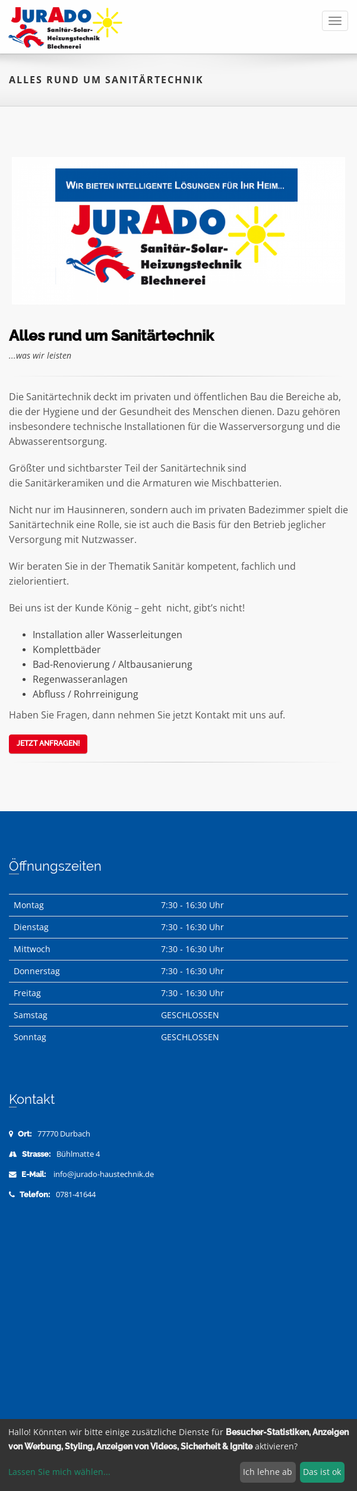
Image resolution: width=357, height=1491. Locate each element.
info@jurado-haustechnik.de (103, 1174)
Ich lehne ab (267, 1471)
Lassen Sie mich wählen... (59, 1471)
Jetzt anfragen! (48, 743)
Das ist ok (322, 1471)
